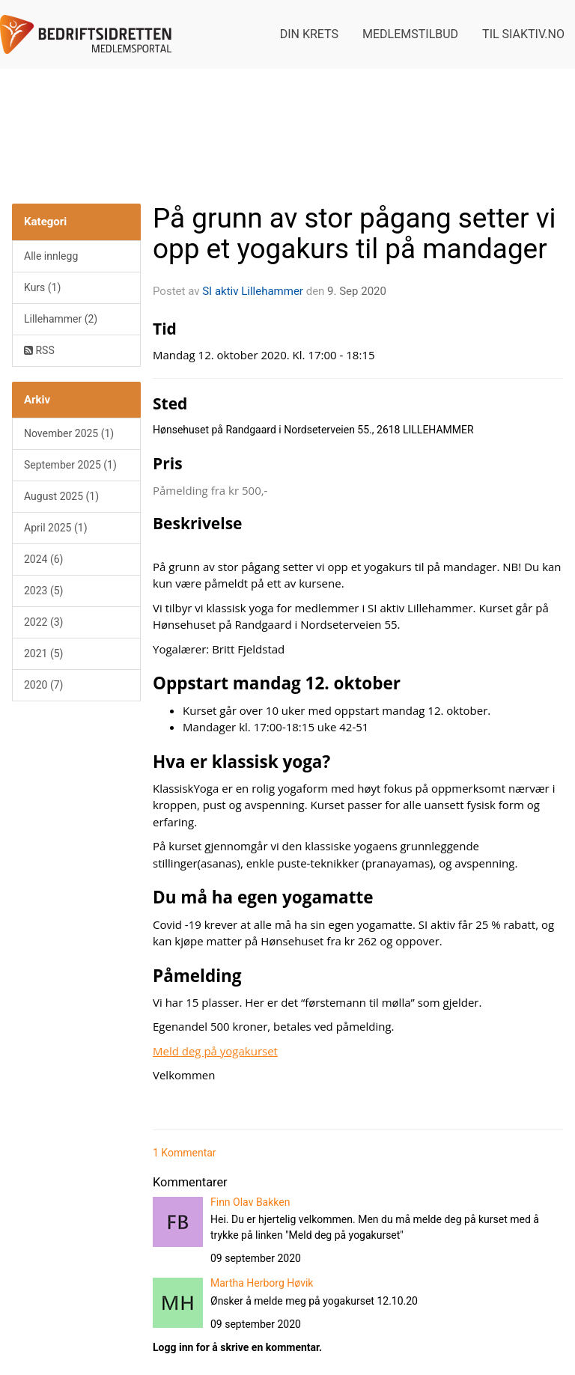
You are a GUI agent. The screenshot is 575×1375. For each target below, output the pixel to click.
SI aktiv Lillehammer (252, 291)
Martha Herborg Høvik (261, 1283)
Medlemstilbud (410, 34)
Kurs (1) (42, 287)
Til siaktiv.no (523, 34)
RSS (39, 350)
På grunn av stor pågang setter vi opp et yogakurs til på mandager (354, 233)
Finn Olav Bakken (250, 1202)
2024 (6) (43, 559)
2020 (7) (43, 685)
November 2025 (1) (69, 433)
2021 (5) (43, 653)
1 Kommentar (184, 1153)
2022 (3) (43, 622)
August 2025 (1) (61, 496)
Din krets (309, 34)
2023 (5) (43, 591)
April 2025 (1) (56, 528)
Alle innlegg (51, 256)
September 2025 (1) (70, 465)
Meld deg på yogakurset (215, 1050)
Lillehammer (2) (60, 319)
